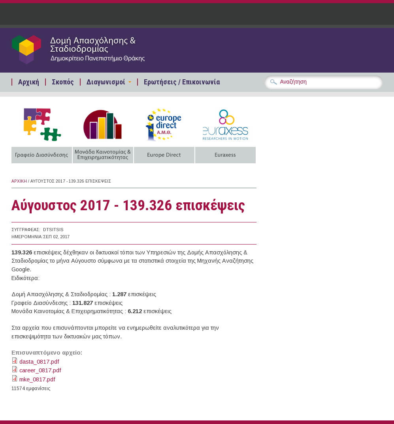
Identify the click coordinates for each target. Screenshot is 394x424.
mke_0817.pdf (37, 379)
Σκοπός (63, 82)
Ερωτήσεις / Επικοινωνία (182, 82)
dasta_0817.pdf (39, 362)
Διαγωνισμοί (106, 82)
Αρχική (28, 82)
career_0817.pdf (40, 370)
